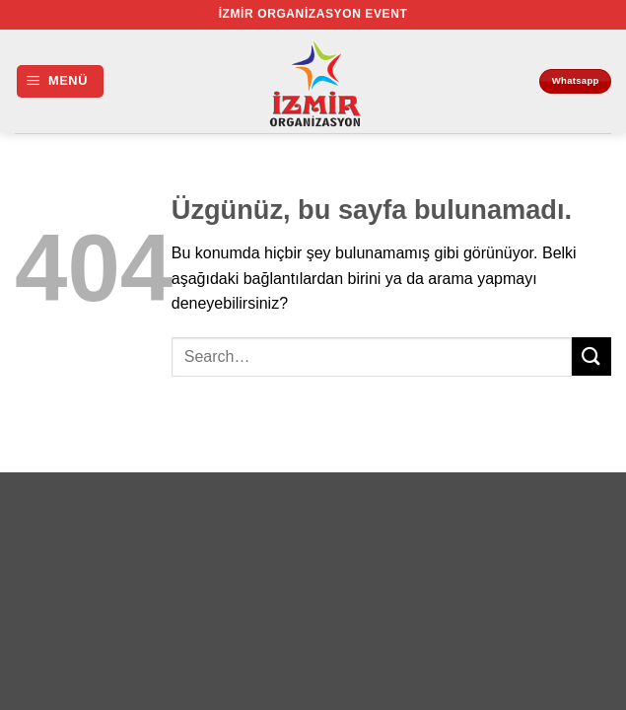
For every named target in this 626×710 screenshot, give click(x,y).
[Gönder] (591, 356)
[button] (60, 81)
